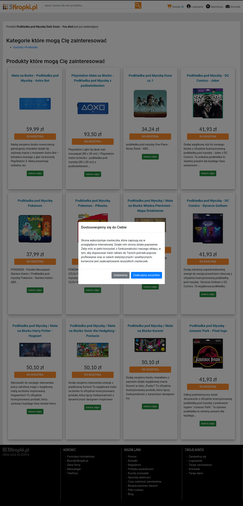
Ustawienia (120, 275)
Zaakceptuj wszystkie (146, 275)
